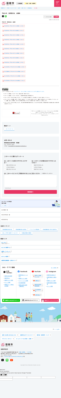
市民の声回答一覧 (5, 214)
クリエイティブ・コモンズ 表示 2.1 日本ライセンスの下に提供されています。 (29, 91)
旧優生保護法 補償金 (26, 233)
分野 (19, 8)
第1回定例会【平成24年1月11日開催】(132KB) (13, 25)
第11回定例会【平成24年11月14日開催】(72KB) (14, 76)
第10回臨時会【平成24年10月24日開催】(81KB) (14, 71)
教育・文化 (24, 8)
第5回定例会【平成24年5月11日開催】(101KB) (13, 44)
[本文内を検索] (51, 16)
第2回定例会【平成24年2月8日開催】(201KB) (13, 30)
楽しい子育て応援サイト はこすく (10, 233)
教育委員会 (30, 8)
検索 (57, 16)
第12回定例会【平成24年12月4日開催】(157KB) (14, 80)
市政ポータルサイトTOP (11, 8)
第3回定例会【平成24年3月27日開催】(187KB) (13, 35)
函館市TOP (3, 8)
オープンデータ (9, 129)
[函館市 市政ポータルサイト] (8, 3)
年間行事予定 (4, 219)
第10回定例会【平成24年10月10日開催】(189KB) (14, 66)
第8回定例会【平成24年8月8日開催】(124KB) (13, 57)
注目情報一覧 (4, 210)
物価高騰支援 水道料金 (21, 229)
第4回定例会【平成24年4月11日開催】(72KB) (13, 39)
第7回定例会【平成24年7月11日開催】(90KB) (13, 53)
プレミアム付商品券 (34, 229)
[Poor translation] (5, 375)
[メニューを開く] (57, 3)
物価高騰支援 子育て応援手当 (50, 229)
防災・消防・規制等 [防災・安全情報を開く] (30, 3)
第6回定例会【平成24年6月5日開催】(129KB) (13, 48)
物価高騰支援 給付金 (7, 229)
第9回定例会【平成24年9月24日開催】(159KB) (13, 62)
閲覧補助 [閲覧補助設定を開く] (19, 3)
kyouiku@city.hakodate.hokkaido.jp (17, 146)
